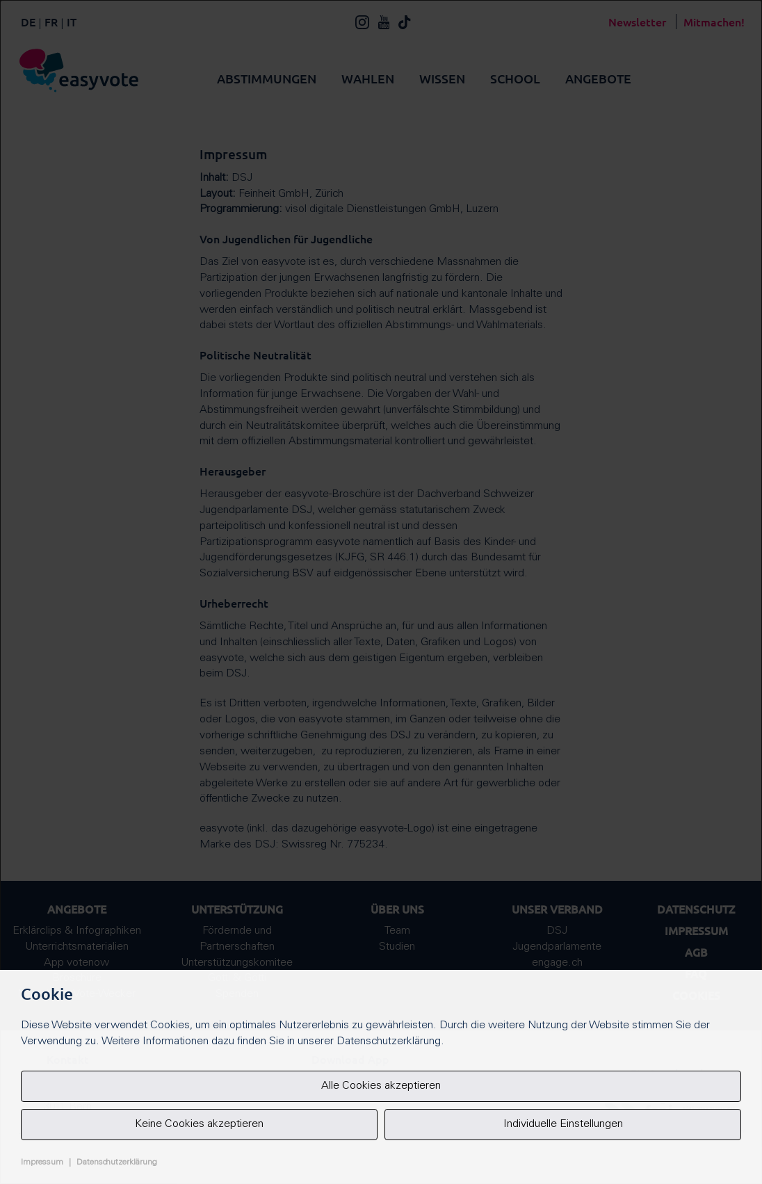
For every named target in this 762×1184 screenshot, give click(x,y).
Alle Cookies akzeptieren (381, 1086)
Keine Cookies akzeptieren (199, 1124)
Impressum (42, 1162)
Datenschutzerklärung (116, 1162)
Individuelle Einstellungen (563, 1124)
